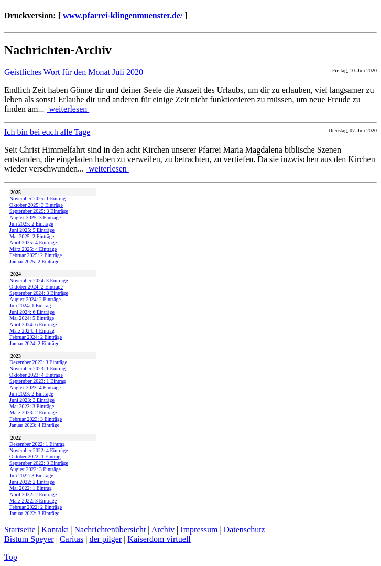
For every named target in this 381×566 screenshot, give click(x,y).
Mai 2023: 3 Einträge (31, 406)
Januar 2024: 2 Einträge (34, 343)
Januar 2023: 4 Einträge (34, 425)
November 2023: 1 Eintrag (37, 368)
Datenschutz (244, 529)
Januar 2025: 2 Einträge (34, 261)
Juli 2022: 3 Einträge (31, 475)
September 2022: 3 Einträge (38, 463)
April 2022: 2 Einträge (33, 494)
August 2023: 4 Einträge (35, 387)
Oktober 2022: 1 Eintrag (34, 457)
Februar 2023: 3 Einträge (35, 419)
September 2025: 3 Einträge (38, 211)
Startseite (20, 529)
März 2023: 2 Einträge (33, 412)
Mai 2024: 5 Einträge (31, 318)
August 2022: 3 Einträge (35, 469)
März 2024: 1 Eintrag (32, 331)
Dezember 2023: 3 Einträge (38, 362)
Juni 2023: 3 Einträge (32, 400)
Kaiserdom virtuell (158, 539)
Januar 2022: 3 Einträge (34, 513)
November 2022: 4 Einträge (38, 450)
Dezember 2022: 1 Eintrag (37, 444)
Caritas (71, 539)
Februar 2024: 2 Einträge (35, 337)
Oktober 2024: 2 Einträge (36, 287)
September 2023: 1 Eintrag (37, 381)
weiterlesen (68, 108)
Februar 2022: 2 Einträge (35, 507)
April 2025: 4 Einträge (33, 242)
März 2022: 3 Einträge (33, 501)
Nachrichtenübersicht (110, 529)
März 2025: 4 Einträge (33, 249)
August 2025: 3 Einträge (35, 217)
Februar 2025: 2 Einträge (35, 255)
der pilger (105, 539)
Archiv (163, 529)
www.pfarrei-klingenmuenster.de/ (122, 15)
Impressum (198, 529)
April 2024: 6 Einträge (33, 324)
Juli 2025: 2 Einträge (31, 224)
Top (10, 556)
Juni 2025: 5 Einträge (32, 230)
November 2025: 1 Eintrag (37, 198)
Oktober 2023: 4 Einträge (36, 375)
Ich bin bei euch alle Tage (47, 131)
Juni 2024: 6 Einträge (32, 312)
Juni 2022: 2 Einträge (32, 482)
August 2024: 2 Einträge (35, 299)
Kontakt (55, 529)
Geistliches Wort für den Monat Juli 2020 (73, 72)
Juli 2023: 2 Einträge (31, 394)
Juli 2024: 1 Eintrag (30, 305)
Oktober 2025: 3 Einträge (36, 205)
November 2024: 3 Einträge (38, 280)
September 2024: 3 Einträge (38, 293)
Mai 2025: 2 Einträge (31, 236)
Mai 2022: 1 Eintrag (30, 488)
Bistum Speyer (29, 539)
